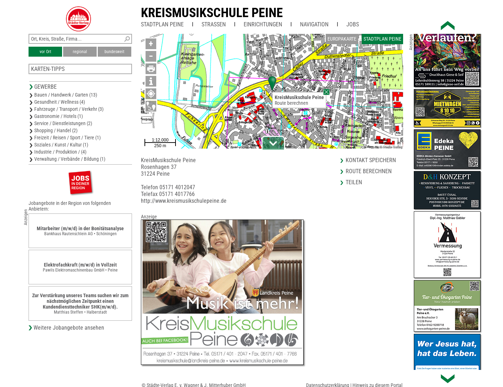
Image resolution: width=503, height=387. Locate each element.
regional (80, 51)
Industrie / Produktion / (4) (60, 152)
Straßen (214, 24)
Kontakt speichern (371, 160)
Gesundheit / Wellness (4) (59, 102)
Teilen (354, 182)
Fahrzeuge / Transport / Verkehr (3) (68, 109)
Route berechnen (291, 103)
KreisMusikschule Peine (212, 12)
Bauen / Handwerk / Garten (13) (65, 95)
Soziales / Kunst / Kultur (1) (61, 145)
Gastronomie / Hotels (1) (58, 116)
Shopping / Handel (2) (55, 130)
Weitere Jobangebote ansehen (69, 327)
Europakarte (341, 39)
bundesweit (115, 51)
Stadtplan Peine (162, 24)
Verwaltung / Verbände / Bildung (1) (69, 159)
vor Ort (45, 51)
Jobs (352, 24)
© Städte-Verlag (391, 147)
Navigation (314, 24)
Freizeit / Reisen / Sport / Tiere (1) (67, 137)
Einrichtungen (263, 24)
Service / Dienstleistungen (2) (63, 123)
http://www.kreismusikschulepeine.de (184, 200)
